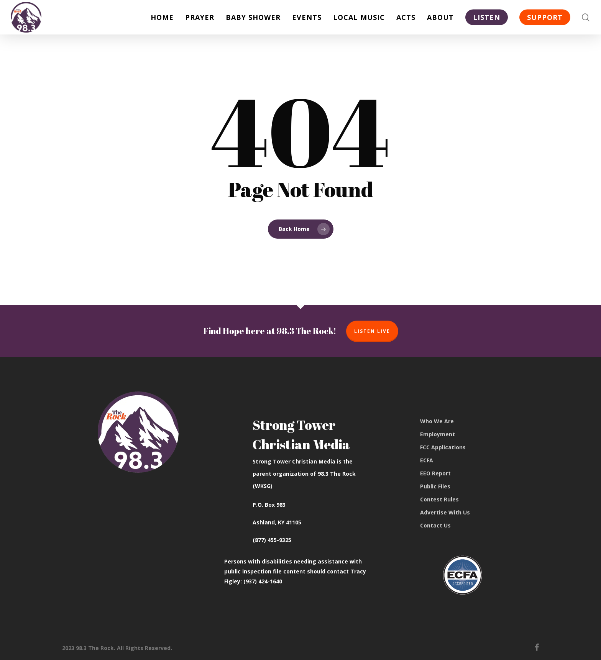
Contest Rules (439, 499)
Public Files (435, 486)
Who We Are (437, 421)
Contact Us (435, 525)
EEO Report (435, 473)
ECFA (426, 460)
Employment (437, 434)
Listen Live (372, 331)
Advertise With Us (445, 512)
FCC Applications (443, 447)
